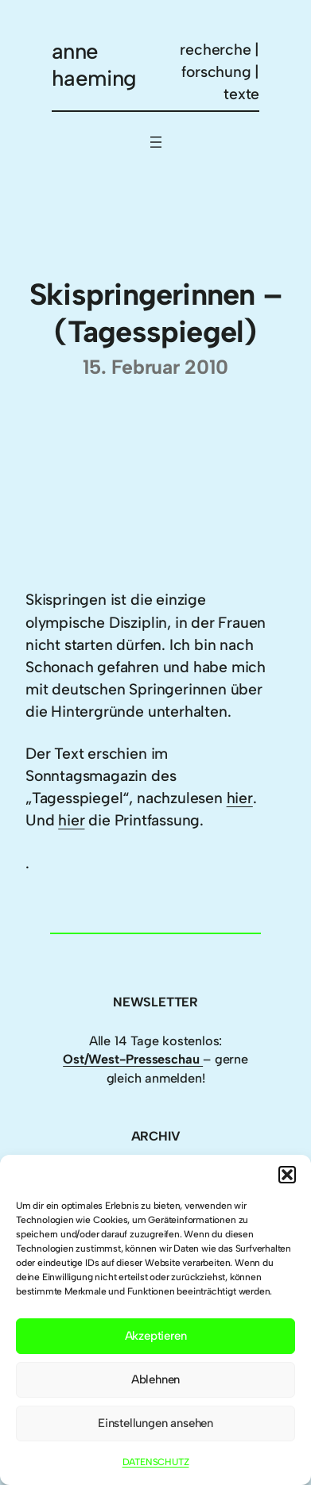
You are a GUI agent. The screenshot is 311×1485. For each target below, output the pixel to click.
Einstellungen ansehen (155, 1423)
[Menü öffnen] (155, 142)
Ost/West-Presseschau (133, 1059)
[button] (287, 1175)
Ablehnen (155, 1379)
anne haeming (94, 64)
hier (240, 798)
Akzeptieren (156, 1336)
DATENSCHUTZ (155, 1462)
